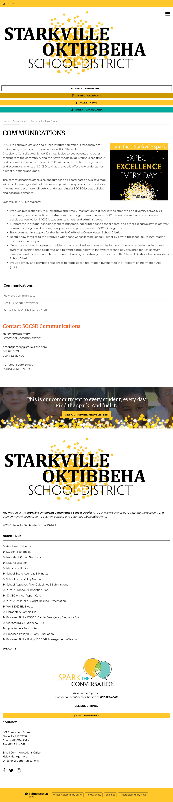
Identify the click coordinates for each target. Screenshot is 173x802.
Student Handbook (18, 551)
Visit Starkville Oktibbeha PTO (25, 623)
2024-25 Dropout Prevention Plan (27, 590)
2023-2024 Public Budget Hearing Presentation (36, 601)
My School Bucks (17, 568)
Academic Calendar (18, 546)
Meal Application (17, 562)
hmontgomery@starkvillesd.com (25, 347)
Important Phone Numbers (23, 557)
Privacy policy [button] (94, 795)
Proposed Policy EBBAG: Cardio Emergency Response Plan (43, 617)
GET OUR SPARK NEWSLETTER (86, 414)
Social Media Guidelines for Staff (25, 310)
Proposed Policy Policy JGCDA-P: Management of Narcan (42, 639)
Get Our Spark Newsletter (27, 304)
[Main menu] (167, 13)
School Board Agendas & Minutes (27, 573)
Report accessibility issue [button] (133, 795)
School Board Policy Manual (23, 579)
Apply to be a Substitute (21, 628)
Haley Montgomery (15, 756)
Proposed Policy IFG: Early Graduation (30, 634)
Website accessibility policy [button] (67, 795)
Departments (20, 121)
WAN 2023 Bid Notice (19, 606)
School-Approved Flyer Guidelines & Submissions (37, 584)
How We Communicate (19, 295)
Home (6, 121)
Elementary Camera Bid (21, 612)
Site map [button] (110, 795)
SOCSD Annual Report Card (23, 595)
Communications (40, 121)
